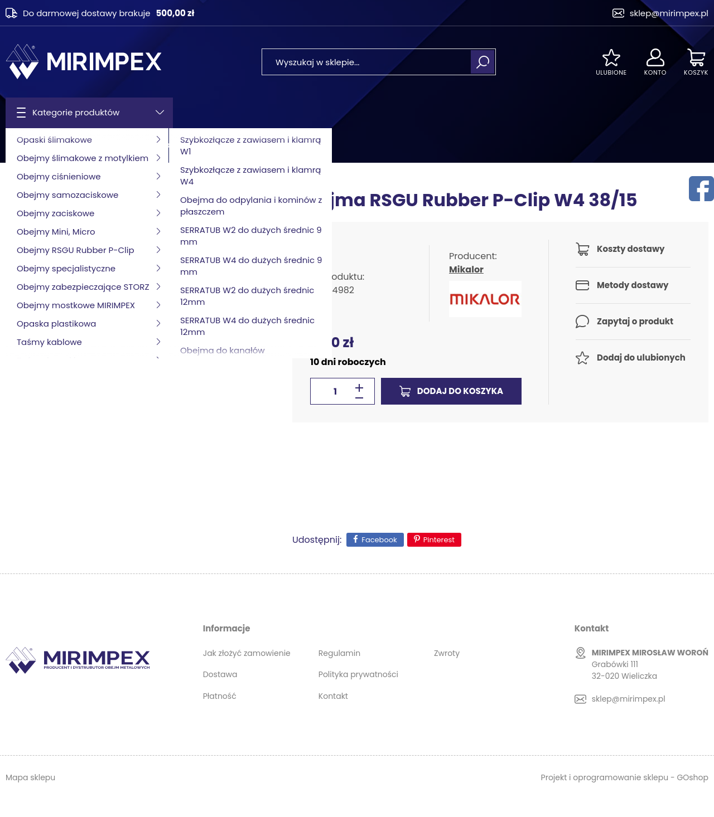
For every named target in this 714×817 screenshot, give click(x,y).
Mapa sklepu (30, 777)
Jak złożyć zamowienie (247, 653)
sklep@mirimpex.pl (669, 13)
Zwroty (447, 653)
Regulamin (339, 653)
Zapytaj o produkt (635, 321)
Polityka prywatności (358, 674)
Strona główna (34, 145)
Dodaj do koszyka (460, 391)
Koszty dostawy (630, 249)
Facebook (379, 539)
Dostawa (220, 674)
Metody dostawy (632, 285)
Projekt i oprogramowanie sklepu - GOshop (624, 777)
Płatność (220, 696)
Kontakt (333, 696)
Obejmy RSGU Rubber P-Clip (128, 145)
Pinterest (439, 539)
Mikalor (466, 269)
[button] (359, 398)
